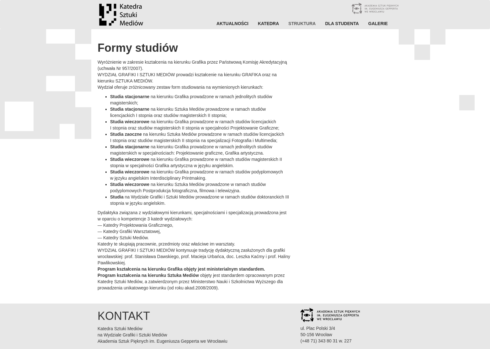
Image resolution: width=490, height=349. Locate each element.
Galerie (378, 23)
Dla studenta (342, 23)
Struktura (302, 23)
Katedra (268, 23)
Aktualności (232, 23)
